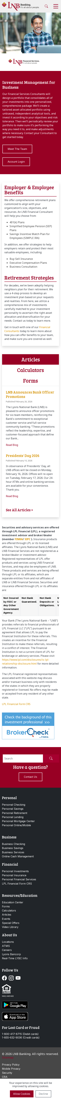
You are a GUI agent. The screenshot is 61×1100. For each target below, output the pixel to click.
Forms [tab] (30, 380)
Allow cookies (21, 1094)
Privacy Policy (11, 1064)
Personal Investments (15, 871)
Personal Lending (12, 817)
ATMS (6, 946)
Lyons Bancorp (11, 954)
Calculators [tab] (30, 369)
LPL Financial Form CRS (16, 704)
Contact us (30, 777)
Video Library (10, 927)
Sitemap (8, 1057)
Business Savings (12, 848)
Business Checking (13, 844)
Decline (43, 1094)
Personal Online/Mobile (16, 825)
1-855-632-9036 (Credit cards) (21, 1037)
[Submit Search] (51, 758)
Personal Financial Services (19, 879)
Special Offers (10, 923)
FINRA (19, 539)
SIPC (27, 539)
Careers (7, 950)
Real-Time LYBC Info (15, 958)
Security (7, 1072)
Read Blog (12, 445)
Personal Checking (13, 804)
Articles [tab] (30, 359)
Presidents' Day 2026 (22, 455)
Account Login (16, 161)
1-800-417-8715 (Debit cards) (20, 1034)
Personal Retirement (14, 813)
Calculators (9, 910)
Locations (8, 941)
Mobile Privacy (11, 1068)
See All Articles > (19, 509)
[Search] (23, 758)
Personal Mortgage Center (18, 821)
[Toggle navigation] (55, 6)
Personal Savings (12, 808)
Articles (6, 914)
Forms (6, 906)
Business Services (13, 852)
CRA (4, 1076)
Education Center (12, 902)
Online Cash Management (18, 856)
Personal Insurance (14, 875)
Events (6, 918)
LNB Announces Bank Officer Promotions (30, 394)
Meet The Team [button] (17, 149)
